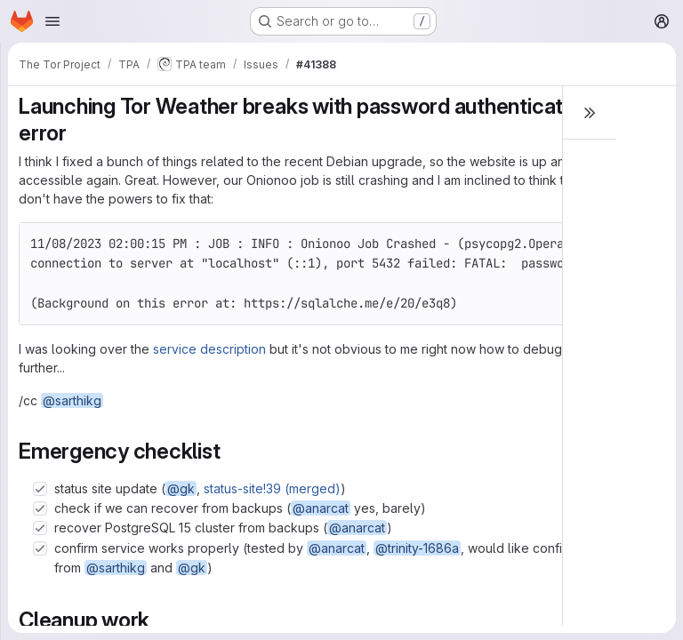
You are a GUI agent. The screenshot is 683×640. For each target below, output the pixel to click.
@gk (181, 488)
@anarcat (321, 508)
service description (209, 348)
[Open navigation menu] (52, 21)
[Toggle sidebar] (589, 113)
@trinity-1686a (417, 548)
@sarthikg (72, 400)
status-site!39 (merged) (272, 488)
